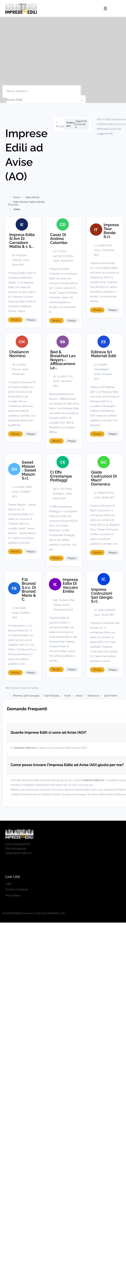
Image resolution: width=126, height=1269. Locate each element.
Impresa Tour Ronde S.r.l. (111, 231)
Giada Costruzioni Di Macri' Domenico (104, 478)
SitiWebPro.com (56, 913)
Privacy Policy (13, 895)
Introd (79, 695)
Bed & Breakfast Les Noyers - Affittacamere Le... (63, 360)
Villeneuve (93, 695)
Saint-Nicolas (52, 695)
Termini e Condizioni (16, 889)
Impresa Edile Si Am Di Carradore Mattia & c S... (22, 240)
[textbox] (46, 99)
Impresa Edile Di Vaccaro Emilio (70, 585)
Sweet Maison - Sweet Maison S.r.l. (29, 470)
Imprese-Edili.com (25, 747)
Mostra (15, 319)
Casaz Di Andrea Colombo (58, 238)
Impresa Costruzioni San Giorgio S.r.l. (102, 595)
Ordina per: (70, 124)
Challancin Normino (19, 354)
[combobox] (46, 99)
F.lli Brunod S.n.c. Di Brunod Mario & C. (29, 589)
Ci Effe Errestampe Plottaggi (61, 476)
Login (8, 883)
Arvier (67, 695)
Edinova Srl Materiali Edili (103, 354)
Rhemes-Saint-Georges (26, 695)
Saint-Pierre (110, 695)
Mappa (31, 319)
